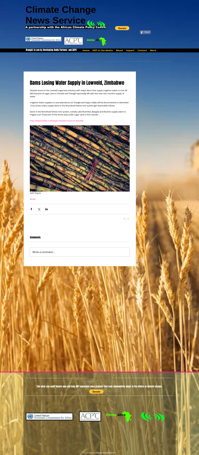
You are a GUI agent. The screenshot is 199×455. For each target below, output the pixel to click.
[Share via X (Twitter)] (38, 209)
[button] (122, 28)
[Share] (145, 32)
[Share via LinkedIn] (46, 209)
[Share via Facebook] (31, 209)
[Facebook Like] (146, 27)
